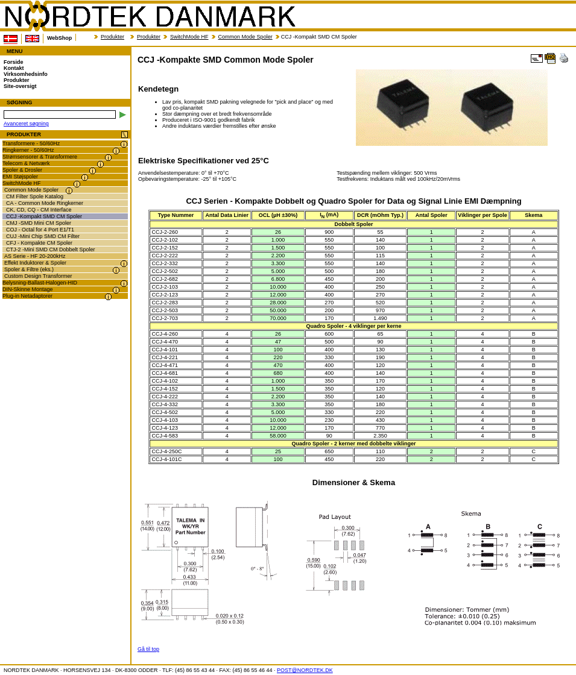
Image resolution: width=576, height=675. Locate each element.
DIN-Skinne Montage (27, 289)
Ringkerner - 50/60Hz (28, 150)
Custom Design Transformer (38, 276)
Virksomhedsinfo (26, 74)
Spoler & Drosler (22, 170)
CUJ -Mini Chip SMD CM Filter (43, 236)
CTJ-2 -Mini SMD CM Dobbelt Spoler (50, 249)
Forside (14, 62)
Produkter (112, 37)
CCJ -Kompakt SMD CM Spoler (44, 216)
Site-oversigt (20, 86)
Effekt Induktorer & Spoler (35, 263)
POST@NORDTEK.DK (305, 670)
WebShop (59, 38)
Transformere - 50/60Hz (31, 143)
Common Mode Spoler (245, 37)
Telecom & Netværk (26, 163)
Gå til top (148, 649)
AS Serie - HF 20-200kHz (35, 256)
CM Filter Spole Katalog (34, 196)
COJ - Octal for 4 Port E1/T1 (40, 230)
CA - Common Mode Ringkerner (44, 203)
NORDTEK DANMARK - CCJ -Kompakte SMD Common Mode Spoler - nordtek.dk (149, 16)
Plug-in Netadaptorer (27, 296)
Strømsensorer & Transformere (39, 157)
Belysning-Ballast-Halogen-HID (39, 283)
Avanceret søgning (26, 124)
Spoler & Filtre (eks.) (29, 269)
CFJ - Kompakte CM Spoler (39, 243)
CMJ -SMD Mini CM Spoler (38, 223)
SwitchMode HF (189, 37)
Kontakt (14, 68)
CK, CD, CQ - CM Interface (39, 210)
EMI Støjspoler (20, 177)
